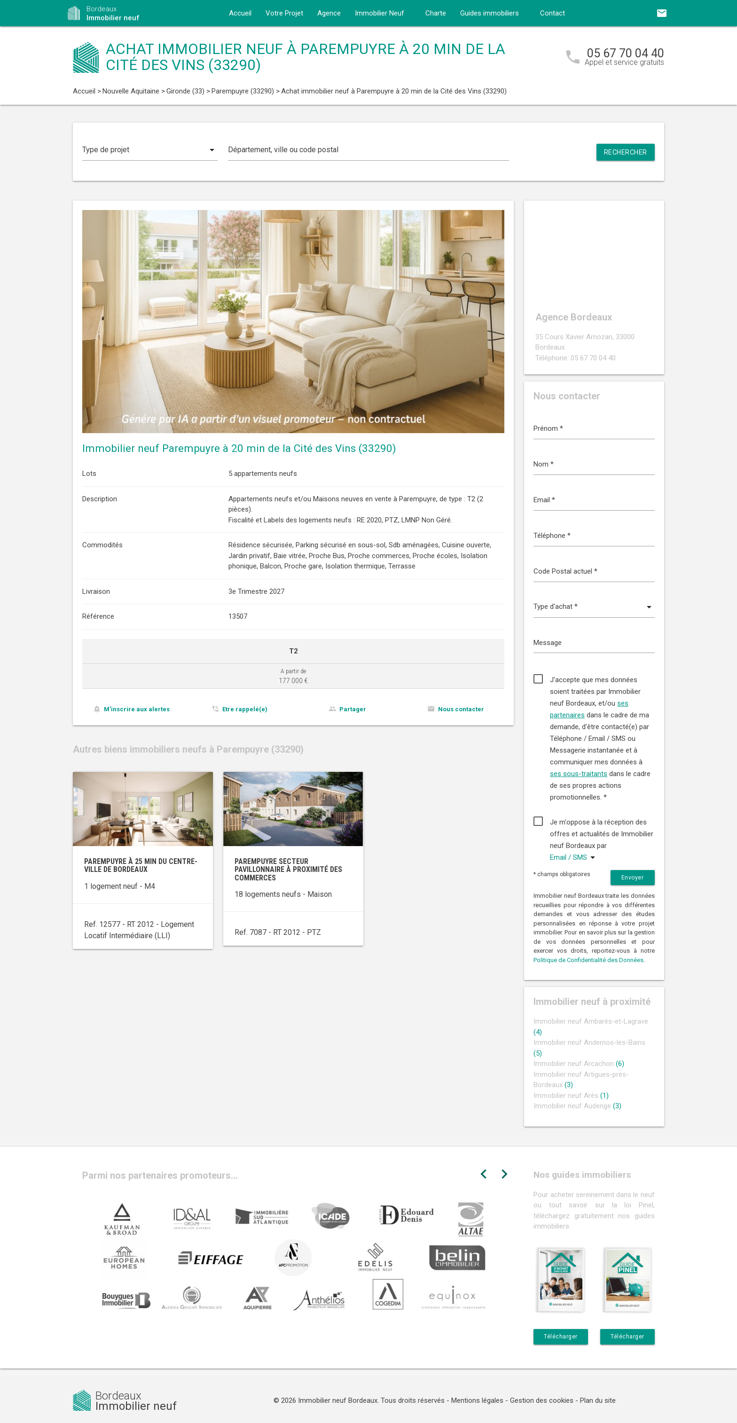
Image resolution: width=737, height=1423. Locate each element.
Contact (552, 13)
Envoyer (632, 877)
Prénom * (548, 428)
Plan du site (598, 1400)
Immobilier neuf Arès (571, 1095)
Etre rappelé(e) (244, 709)
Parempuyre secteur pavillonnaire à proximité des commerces (288, 869)
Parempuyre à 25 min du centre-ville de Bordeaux (140, 865)
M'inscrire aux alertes (137, 709)
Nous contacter (461, 709)
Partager (352, 709)
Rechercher (625, 152)
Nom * (543, 464)
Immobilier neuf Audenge (577, 1106)
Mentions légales (477, 1400)
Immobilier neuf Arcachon (578, 1063)
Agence (329, 13)
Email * (544, 500)
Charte (435, 13)
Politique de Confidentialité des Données (588, 960)
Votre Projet (284, 13)
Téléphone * (552, 535)
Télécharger (561, 1336)
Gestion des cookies (541, 1400)
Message (547, 642)
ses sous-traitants (578, 774)
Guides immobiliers (489, 13)
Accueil (240, 13)
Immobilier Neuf (379, 13)
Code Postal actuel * (565, 571)
